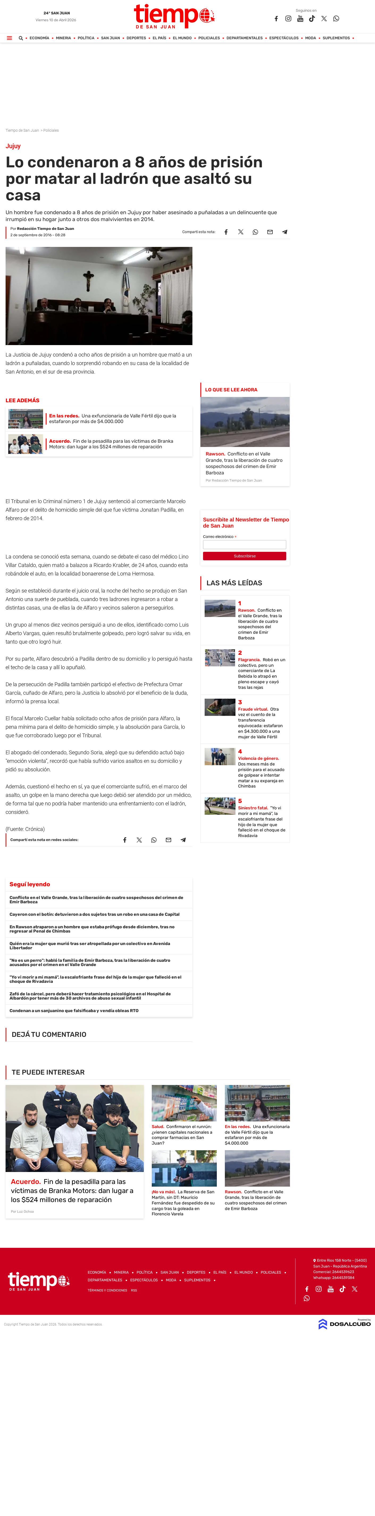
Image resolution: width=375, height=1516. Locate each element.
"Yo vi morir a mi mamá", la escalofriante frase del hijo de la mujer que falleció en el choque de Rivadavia (96, 979)
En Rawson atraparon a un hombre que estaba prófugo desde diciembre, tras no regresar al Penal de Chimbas (92, 929)
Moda (310, 38)
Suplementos (336, 38)
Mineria (63, 38)
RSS (134, 1290)
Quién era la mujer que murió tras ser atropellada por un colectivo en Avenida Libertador (90, 945)
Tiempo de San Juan (23, 130)
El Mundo (182, 38)
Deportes (136, 38)
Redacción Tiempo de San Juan (45, 228)
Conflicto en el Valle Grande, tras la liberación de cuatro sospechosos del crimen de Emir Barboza (96, 899)
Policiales (209, 38)
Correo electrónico (220, 536)
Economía (39, 38)
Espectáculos (283, 38)
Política (86, 38)
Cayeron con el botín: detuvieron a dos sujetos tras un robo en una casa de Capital (95, 914)
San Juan (110, 38)
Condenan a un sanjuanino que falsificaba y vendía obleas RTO (74, 1010)
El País (159, 38)
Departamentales (244, 38)
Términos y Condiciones (107, 1290)
